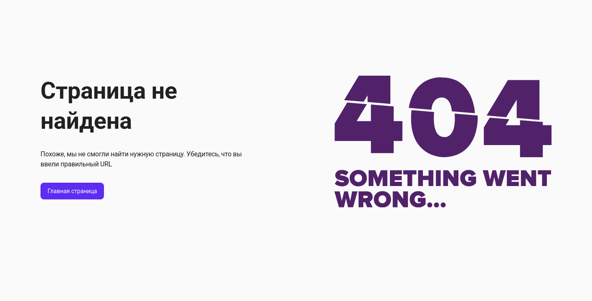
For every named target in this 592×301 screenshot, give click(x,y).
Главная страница (72, 191)
